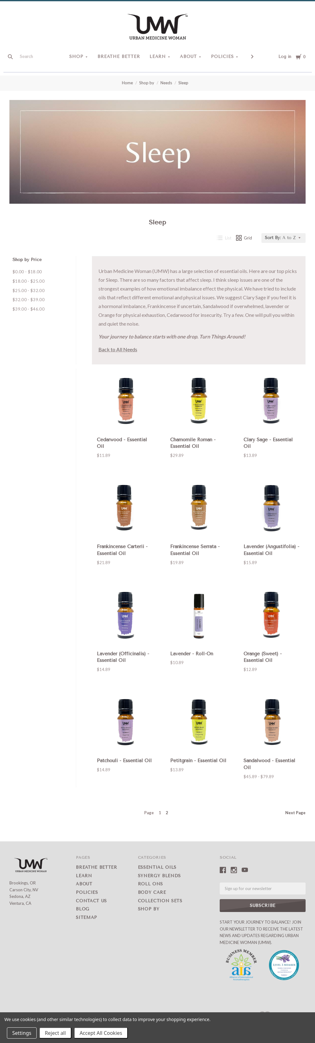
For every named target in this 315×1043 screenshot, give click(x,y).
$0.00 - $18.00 (27, 271)
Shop (76, 56)
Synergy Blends (159, 875)
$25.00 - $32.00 (29, 290)
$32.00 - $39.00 (29, 299)
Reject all (55, 1033)
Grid (244, 238)
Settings (21, 1033)
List (224, 238)
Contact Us (91, 901)
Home (127, 82)
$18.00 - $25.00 (29, 281)
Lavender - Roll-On (191, 654)
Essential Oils (157, 867)
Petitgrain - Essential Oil (198, 760)
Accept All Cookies (101, 1033)
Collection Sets (160, 901)
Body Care (152, 892)
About (188, 56)
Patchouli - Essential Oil (124, 760)
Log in (284, 56)
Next (295, 812)
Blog (82, 909)
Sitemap (86, 917)
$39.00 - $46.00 (29, 309)
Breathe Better (118, 56)
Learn (158, 56)
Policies (222, 56)
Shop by (146, 82)
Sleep (183, 82)
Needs (166, 82)
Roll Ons (150, 884)
